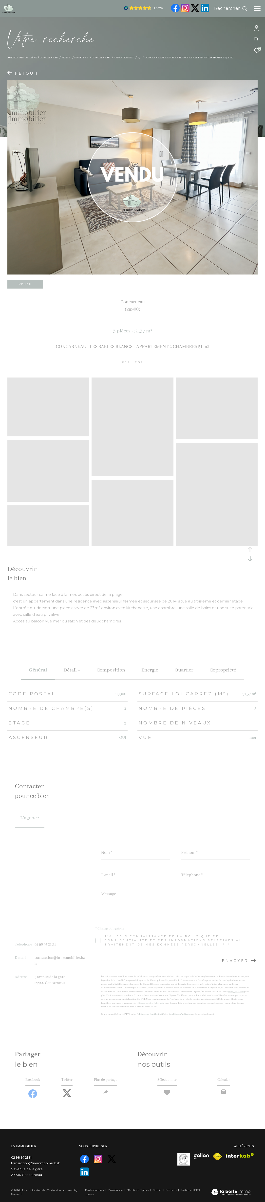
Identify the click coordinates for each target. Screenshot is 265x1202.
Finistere (81, 57)
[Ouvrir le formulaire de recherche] (230, 8)
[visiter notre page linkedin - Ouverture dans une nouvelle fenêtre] (205, 11)
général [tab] (38, 670)
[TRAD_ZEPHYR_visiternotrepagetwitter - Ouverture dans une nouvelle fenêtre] (195, 11)
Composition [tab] (110, 670)
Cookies (90, 1194)
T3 (139, 57)
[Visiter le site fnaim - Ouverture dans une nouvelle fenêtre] (217, 1157)
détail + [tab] (71, 670)
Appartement (124, 57)
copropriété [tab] (222, 670)
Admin (157, 1190)
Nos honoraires (94, 1190)
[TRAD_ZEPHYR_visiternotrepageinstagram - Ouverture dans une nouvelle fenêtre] (185, 11)
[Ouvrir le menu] (257, 8)
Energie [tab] (149, 670)
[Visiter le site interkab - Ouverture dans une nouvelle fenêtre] (240, 1156)
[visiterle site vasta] (183, 1160)
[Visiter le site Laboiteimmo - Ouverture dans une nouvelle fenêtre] (231, 1192)
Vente (65, 57)
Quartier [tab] (183, 670)
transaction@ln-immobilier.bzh (35, 1165)
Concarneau (101, 57)
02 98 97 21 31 (45, 944)
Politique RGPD (190, 1190)
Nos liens (171, 1190)
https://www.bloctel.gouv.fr (151, 1003)
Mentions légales (138, 1190)
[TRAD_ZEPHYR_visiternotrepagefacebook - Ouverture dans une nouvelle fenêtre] (175, 11)
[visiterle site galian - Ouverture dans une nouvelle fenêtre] (201, 1157)
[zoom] (48, 434)
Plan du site (116, 1190)
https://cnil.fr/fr (236, 991)
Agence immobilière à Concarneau (32, 57)
